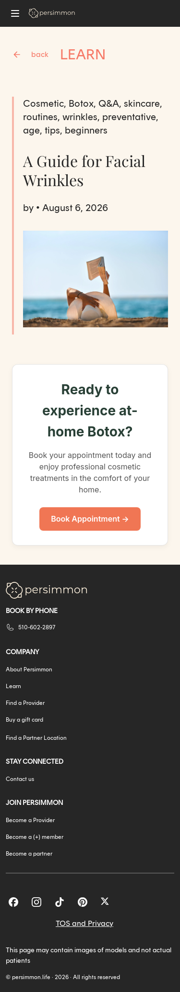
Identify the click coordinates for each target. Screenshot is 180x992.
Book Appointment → (90, 519)
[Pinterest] (82, 902)
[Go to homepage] (52, 13)
